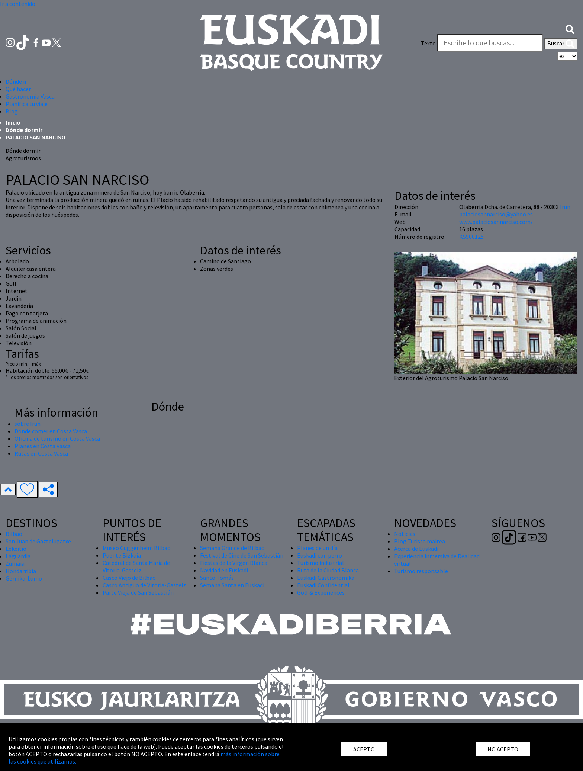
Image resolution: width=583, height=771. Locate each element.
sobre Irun (28, 423)
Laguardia (18, 556)
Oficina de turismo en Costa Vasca (57, 438)
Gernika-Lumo (24, 578)
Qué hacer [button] (18, 89)
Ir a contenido (17, 3)
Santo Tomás (217, 577)
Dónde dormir (24, 130)
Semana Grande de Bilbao (232, 548)
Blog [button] (12, 111)
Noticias (404, 533)
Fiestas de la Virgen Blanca (233, 562)
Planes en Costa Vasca (43, 446)
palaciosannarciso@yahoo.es (496, 214)
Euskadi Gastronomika (325, 577)
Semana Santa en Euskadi (232, 585)
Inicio (13, 122)
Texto (428, 43)
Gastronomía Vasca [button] (30, 96)
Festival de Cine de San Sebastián (241, 555)
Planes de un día (317, 548)
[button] (570, 28)
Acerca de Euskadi (416, 548)
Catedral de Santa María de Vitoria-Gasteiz (136, 566)
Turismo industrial (320, 562)
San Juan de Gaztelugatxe (38, 541)
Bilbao (14, 533)
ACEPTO (364, 749)
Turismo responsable (421, 571)
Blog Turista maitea (419, 541)
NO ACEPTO (502, 749)
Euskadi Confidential (323, 585)
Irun (565, 207)
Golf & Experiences (321, 592)
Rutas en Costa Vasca (41, 453)
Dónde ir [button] (16, 81)
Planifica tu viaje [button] (27, 103)
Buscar (560, 43)
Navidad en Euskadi (224, 570)
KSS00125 (471, 236)
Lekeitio (16, 548)
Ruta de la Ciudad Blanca (328, 570)
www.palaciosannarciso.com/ (496, 221)
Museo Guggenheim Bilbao (137, 548)
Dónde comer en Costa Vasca (51, 431)
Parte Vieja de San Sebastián (138, 592)
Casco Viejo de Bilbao (129, 577)
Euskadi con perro (319, 555)
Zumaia (15, 563)
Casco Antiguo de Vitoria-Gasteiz (144, 585)
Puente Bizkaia (122, 555)
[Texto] (490, 43)
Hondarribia (21, 571)
